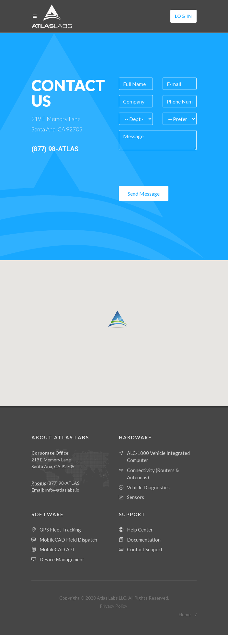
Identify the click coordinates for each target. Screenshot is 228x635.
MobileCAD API (57, 549)
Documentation (144, 540)
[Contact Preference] (180, 119)
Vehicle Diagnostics (148, 487)
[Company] (136, 101)
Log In (183, 16)
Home (185, 614)
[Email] (180, 84)
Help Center (140, 529)
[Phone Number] (180, 101)
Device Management (62, 559)
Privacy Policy (113, 606)
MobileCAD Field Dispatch (68, 540)
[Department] (136, 119)
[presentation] (168, 168)
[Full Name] (136, 84)
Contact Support (145, 549)
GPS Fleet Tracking (60, 529)
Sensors (135, 497)
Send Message (144, 193)
